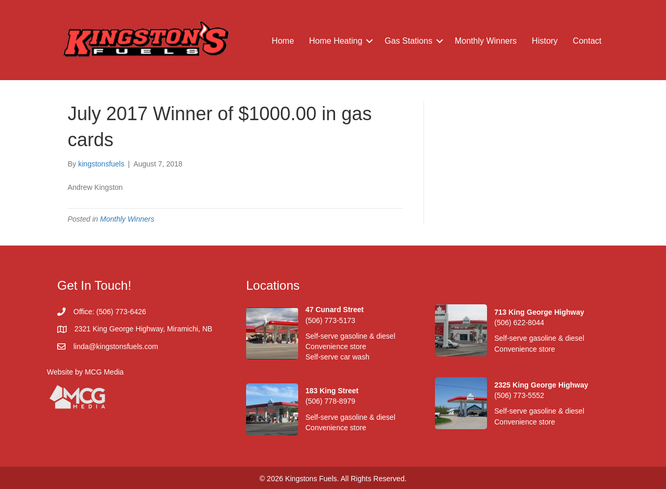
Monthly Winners (486, 40)
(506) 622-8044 (519, 322)
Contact (587, 40)
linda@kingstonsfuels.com (115, 346)
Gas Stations (408, 40)
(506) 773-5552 (519, 395)
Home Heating (335, 40)
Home (283, 40)
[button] (369, 41)
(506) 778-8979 (330, 401)
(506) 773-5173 (330, 320)
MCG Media (104, 372)
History (545, 40)
